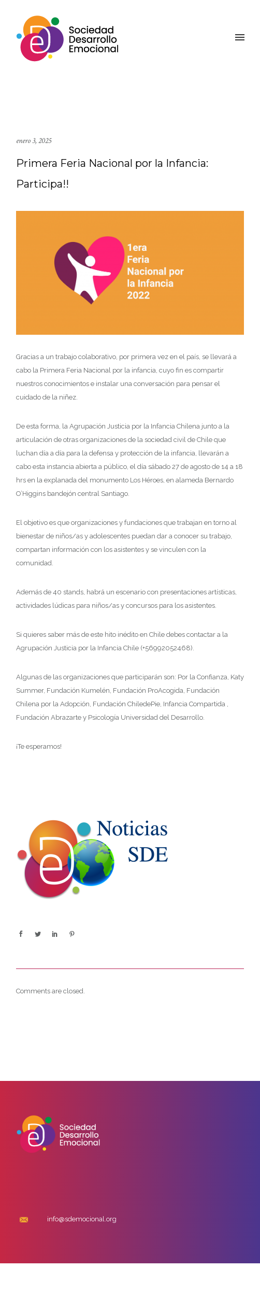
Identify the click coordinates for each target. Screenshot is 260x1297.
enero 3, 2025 (33, 141)
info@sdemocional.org (82, 1219)
